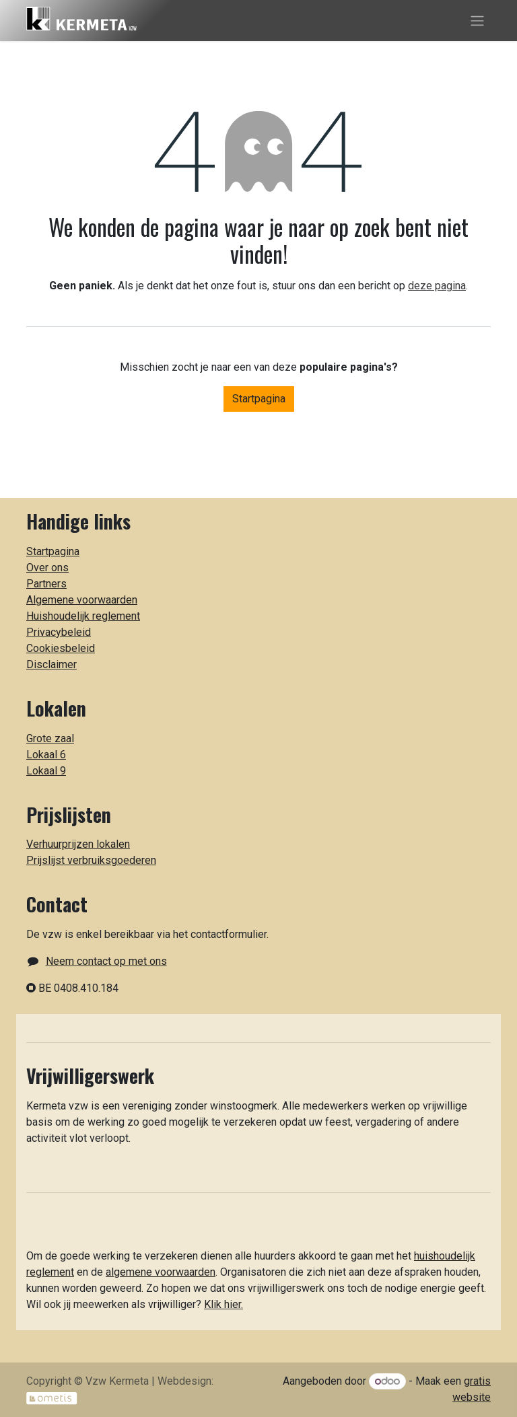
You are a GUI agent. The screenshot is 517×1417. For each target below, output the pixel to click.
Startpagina (258, 398)
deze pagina (437, 285)
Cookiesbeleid (60, 648)
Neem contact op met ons (106, 961)
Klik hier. (223, 1304)
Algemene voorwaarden (81, 599)
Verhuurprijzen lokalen (78, 844)
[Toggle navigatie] (477, 20)
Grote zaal (50, 738)
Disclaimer (51, 664)
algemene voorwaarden (160, 1272)
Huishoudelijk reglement (83, 616)
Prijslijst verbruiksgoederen (91, 860)
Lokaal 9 (46, 770)
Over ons (47, 567)
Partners (46, 583)
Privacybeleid (58, 632)
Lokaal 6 (46, 754)
